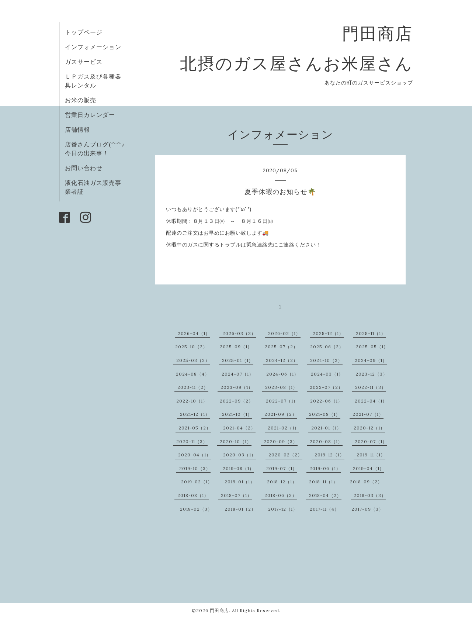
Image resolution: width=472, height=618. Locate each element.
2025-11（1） (371, 333)
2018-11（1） (323, 481)
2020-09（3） (281, 441)
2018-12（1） (282, 481)
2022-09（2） (236, 401)
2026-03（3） (239, 333)
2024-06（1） (282, 374)
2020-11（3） (192, 441)
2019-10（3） (195, 468)
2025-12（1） (328, 333)
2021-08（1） (324, 414)
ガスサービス (84, 61)
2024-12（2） (282, 360)
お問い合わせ (84, 168)
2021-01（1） (326, 428)
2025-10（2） (191, 346)
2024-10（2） (326, 360)
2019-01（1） (240, 481)
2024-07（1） (238, 374)
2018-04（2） (325, 495)
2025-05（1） (372, 346)
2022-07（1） (282, 401)
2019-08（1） (238, 468)
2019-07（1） (281, 468)
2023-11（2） (192, 387)
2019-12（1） (329, 455)
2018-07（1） (236, 495)
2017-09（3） (367, 509)
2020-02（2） (285, 455)
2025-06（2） (327, 346)
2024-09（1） (371, 360)
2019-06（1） (325, 468)
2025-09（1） (236, 346)
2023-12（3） (371, 374)
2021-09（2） (280, 414)
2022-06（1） (326, 401)
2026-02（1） (284, 333)
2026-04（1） (194, 333)
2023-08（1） (281, 387)
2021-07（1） (368, 414)
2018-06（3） (280, 495)
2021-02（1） (283, 428)
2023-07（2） (326, 387)
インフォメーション (93, 47)
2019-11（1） (371, 455)
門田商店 (219, 610)
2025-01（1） (237, 360)
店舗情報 (77, 129)
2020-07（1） (371, 441)
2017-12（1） (283, 509)
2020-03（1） (239, 455)
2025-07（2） (281, 346)
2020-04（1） (194, 455)
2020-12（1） (369, 428)
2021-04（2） (239, 428)
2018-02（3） (196, 509)
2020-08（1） (326, 441)
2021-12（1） (195, 414)
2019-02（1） (196, 481)
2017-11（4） (324, 509)
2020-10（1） (235, 441)
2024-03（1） (327, 374)
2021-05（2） (194, 428)
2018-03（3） (370, 495)
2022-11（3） (370, 387)
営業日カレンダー (90, 114)
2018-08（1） (193, 495)
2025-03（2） (193, 360)
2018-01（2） (240, 509)
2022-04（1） (371, 401)
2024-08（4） (192, 374)
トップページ (84, 32)
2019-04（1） (368, 468)
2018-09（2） (366, 481)
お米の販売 (80, 100)
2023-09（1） (237, 387)
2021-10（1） (237, 414)
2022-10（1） (192, 401)
